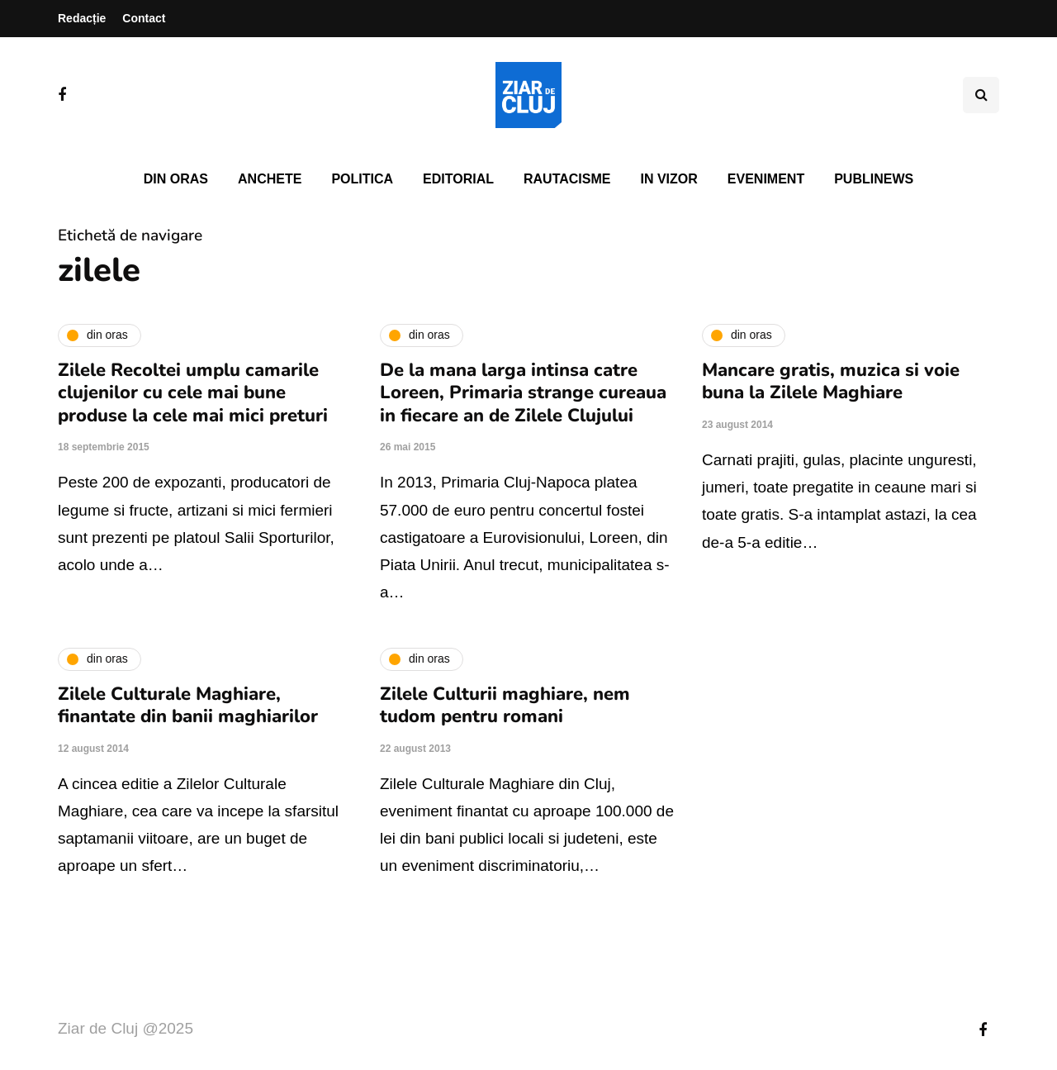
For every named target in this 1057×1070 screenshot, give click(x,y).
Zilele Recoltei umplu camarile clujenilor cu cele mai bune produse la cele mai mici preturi (193, 393)
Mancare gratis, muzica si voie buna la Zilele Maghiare (831, 382)
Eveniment (766, 179)
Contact (143, 18)
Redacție (82, 18)
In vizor (668, 179)
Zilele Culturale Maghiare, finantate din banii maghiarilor (188, 706)
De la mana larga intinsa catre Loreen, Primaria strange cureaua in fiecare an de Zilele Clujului (523, 393)
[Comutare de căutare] (981, 95)
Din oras (176, 179)
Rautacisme (567, 179)
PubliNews (873, 179)
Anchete (269, 179)
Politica (362, 179)
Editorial (458, 179)
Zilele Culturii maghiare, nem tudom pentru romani (505, 706)
